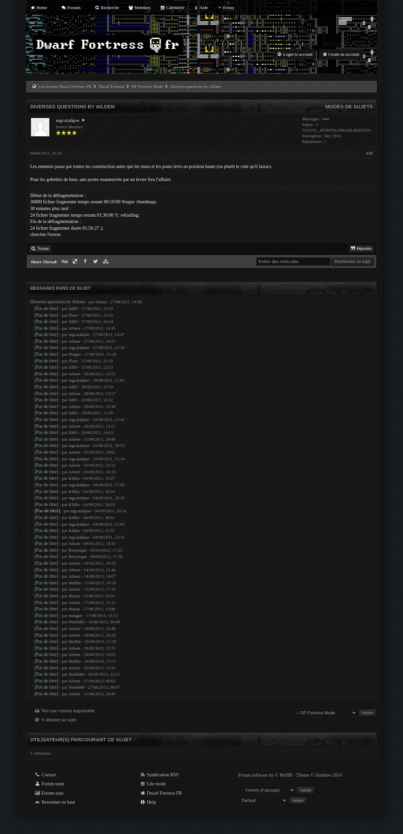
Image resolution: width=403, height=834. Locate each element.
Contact (45, 774)
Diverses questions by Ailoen (57, 301)
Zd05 (73, 308)
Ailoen (100, 301)
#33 (369, 153)
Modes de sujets (349, 106)
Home (38, 7)
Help (148, 802)
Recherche (107, 7)
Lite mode (153, 783)
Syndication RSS (159, 774)
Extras (225, 7)
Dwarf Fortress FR (161, 793)
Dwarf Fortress (111, 86)
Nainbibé (77, 621)
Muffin (75, 582)
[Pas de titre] (46, 308)
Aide (200, 7)
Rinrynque (78, 550)
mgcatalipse (67, 120)
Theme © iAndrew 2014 (319, 775)
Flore (73, 315)
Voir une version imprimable (68, 710)
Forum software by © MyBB (266, 775)
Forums (70, 7)
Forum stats (48, 793)
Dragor (75, 354)
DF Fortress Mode (147, 86)
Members (139, 7)
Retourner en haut (54, 802)
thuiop (74, 595)
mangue (75, 615)
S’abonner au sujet (58, 719)
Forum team (49, 783)
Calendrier (172, 7)
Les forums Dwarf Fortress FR (65, 86)
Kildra (74, 478)
